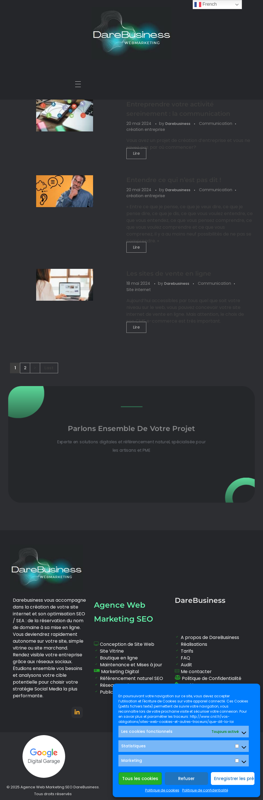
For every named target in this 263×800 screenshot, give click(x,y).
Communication (215, 123)
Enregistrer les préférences (234, 779)
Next (35, 368)
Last (49, 368)
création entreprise (145, 129)
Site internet (138, 289)
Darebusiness (178, 123)
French (205, 4)
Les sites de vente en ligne (168, 273)
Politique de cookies (162, 790)
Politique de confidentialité (205, 790)
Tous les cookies (140, 779)
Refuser (186, 779)
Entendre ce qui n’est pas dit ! (173, 180)
